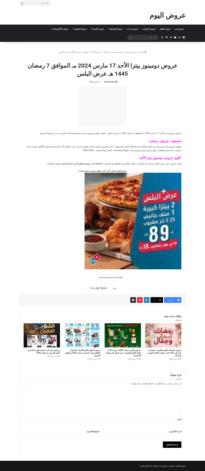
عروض (93, 171)
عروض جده (133, 29)
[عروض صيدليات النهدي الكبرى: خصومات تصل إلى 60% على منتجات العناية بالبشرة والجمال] (163, 335)
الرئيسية (142, 52)
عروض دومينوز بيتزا (159, 158)
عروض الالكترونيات (60, 29)
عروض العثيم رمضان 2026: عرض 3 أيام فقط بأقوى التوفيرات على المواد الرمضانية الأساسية (123, 353)
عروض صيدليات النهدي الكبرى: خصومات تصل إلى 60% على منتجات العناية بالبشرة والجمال (164, 353)
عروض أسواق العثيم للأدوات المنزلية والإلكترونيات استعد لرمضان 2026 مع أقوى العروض (82, 353)
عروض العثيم (165, 29)
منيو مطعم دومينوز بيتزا (95, 58)
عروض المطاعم (54, 163)
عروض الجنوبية (80, 29)
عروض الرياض (150, 29)
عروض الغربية (98, 29)
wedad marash (109, 82)
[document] (102, 167)
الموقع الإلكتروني (92, 431)
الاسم (179, 419)
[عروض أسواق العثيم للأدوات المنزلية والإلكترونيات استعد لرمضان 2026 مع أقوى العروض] (82, 335)
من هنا (80, 133)
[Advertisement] (102, 106)
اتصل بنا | (154, 466)
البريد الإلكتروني (175, 431)
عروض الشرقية (116, 29)
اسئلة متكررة (145, 466)
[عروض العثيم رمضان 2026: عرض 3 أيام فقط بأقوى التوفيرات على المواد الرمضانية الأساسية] (123, 335)
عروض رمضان (130, 52)
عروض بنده (179, 29)
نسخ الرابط (88, 277)
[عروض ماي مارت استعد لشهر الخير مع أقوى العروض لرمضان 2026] (42, 335)
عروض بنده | (163, 466)
